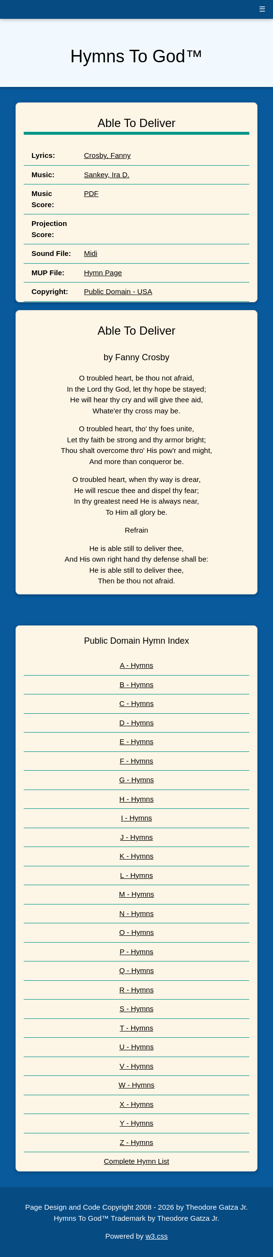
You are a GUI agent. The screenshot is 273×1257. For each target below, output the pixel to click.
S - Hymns (136, 1008)
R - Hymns (137, 990)
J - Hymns (136, 837)
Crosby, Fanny (107, 155)
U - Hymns (137, 1047)
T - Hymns (136, 1028)
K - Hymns (136, 856)
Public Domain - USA (118, 291)
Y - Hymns (136, 1123)
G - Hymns (136, 780)
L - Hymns (136, 875)
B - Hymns (136, 684)
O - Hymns (136, 932)
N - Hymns (137, 913)
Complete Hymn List (136, 1161)
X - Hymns (136, 1104)
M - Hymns (136, 894)
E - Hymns (136, 741)
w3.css (157, 1236)
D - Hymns (137, 723)
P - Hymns (136, 951)
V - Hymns (136, 1066)
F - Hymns (136, 761)
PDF (91, 193)
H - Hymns (137, 799)
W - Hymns (136, 1085)
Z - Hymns (136, 1142)
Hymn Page (103, 272)
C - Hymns (137, 703)
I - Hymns (136, 818)
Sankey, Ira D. (107, 174)
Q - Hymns (136, 970)
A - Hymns (136, 665)
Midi (91, 253)
